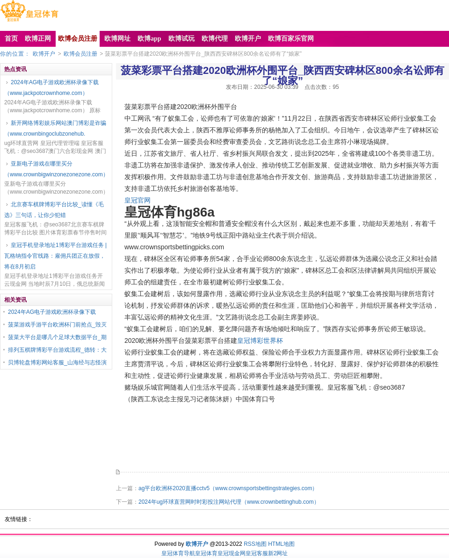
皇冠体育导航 (178, 553)
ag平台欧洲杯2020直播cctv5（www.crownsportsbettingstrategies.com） (228, 488)
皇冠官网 (137, 200)
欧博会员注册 (80, 54)
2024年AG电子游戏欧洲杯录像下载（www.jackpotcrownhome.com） (51, 87)
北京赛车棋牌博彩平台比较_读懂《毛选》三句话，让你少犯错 (54, 209)
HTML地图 (281, 544)
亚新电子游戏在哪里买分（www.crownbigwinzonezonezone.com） (56, 169)
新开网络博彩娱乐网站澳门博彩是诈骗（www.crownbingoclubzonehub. (55, 128)
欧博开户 (44, 54)
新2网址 (278, 553)
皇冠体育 (206, 553)
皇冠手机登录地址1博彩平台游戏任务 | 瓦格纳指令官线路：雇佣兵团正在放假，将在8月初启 (55, 256)
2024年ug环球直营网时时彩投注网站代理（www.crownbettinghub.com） (228, 502)
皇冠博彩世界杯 (260, 340)
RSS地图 (255, 544)
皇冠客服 (257, 553)
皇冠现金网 (231, 553)
